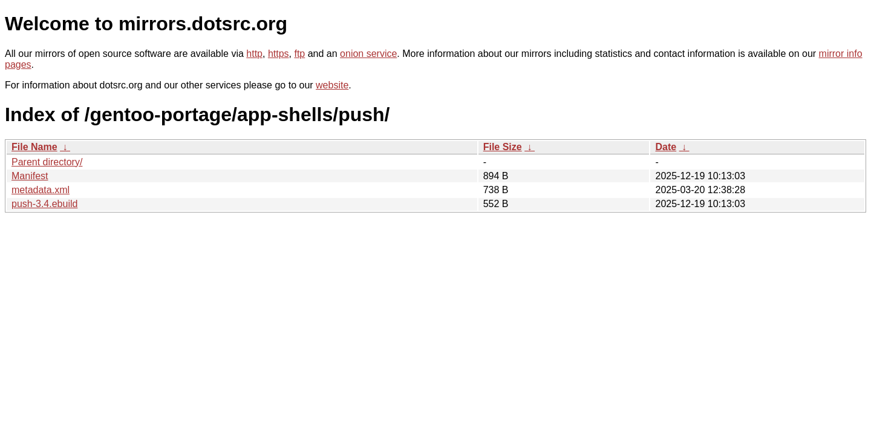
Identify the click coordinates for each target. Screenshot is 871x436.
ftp (299, 53)
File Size (502, 147)
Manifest (29, 176)
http (254, 53)
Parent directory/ (46, 162)
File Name (34, 147)
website (332, 85)
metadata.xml (40, 190)
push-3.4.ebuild (44, 204)
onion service (368, 53)
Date (665, 147)
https (278, 53)
